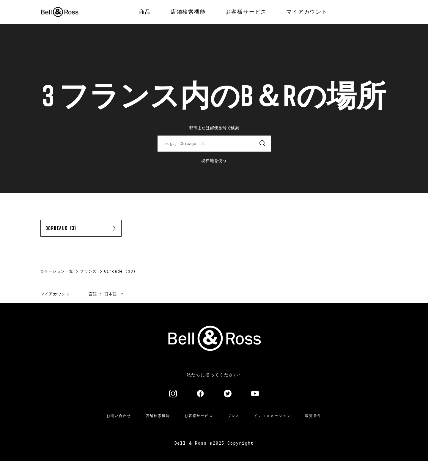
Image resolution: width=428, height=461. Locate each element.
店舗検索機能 (157, 415)
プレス (233, 415)
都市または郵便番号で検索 (214, 127)
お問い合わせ (118, 415)
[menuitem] (145, 12)
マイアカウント (55, 294)
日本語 (110, 294)
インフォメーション (272, 415)
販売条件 (313, 415)
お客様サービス (198, 415)
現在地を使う (214, 160)
